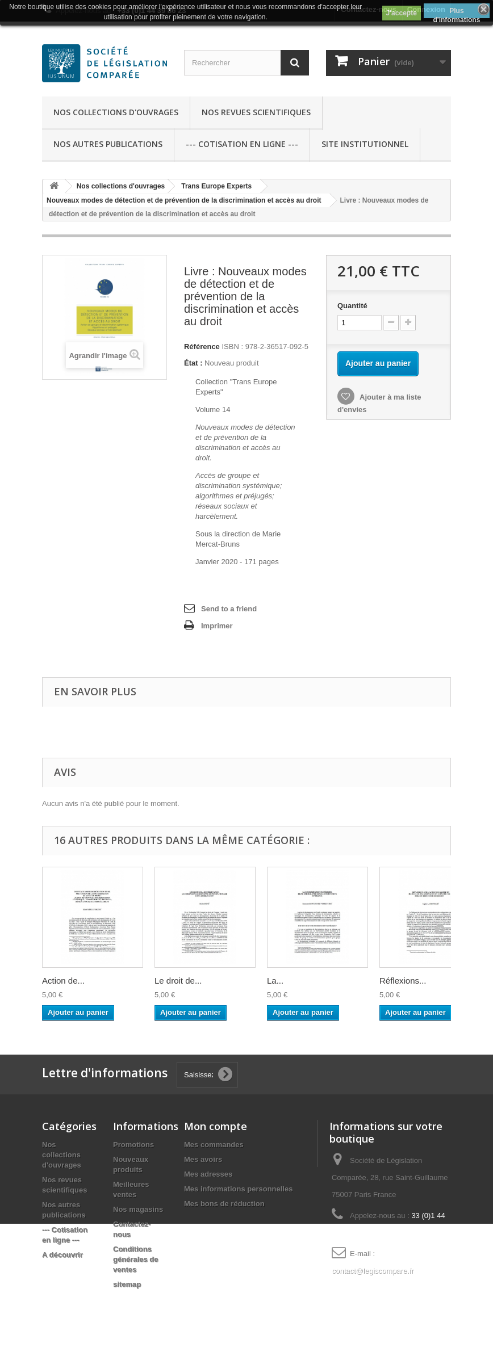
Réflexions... (403, 980)
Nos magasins (138, 1209)
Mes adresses (208, 1174)
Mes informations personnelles (238, 1189)
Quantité (352, 305)
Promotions (133, 1144)
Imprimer (217, 626)
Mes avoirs (203, 1159)
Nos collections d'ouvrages (115, 112)
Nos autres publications (107, 143)
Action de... (63, 980)
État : (193, 363)
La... (275, 980)
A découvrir (62, 1254)
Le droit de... (178, 980)
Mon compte (215, 1126)
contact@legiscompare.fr (372, 1270)
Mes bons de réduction (224, 1203)
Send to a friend (229, 608)
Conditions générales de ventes (135, 1259)
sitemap (127, 1284)
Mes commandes (214, 1144)
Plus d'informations (456, 12)
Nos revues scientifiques (256, 112)
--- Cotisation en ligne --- (242, 143)
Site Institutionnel (364, 143)
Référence (202, 346)
